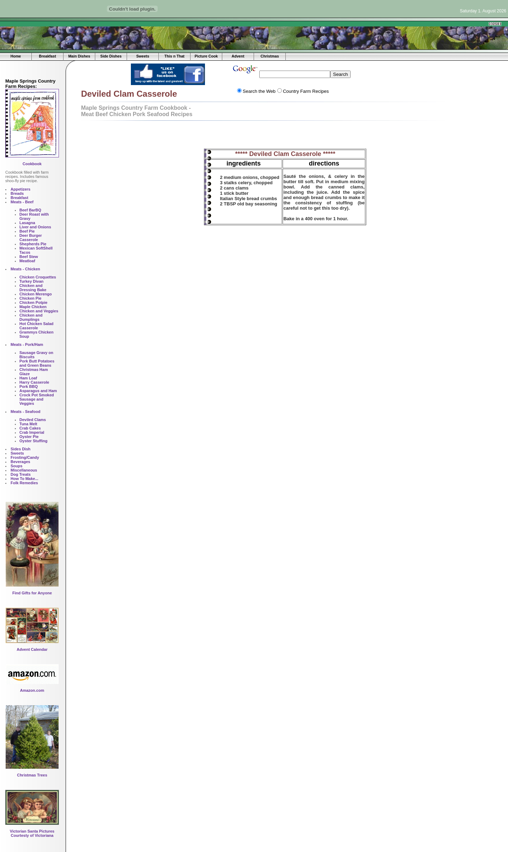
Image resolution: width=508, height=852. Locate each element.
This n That (174, 56)
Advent (237, 56)
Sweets (142, 56)
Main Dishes (79, 56)
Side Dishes (110, 56)
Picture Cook (206, 56)
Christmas (269, 56)
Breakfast (47, 56)
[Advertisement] (159, 23)
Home (16, 56)
